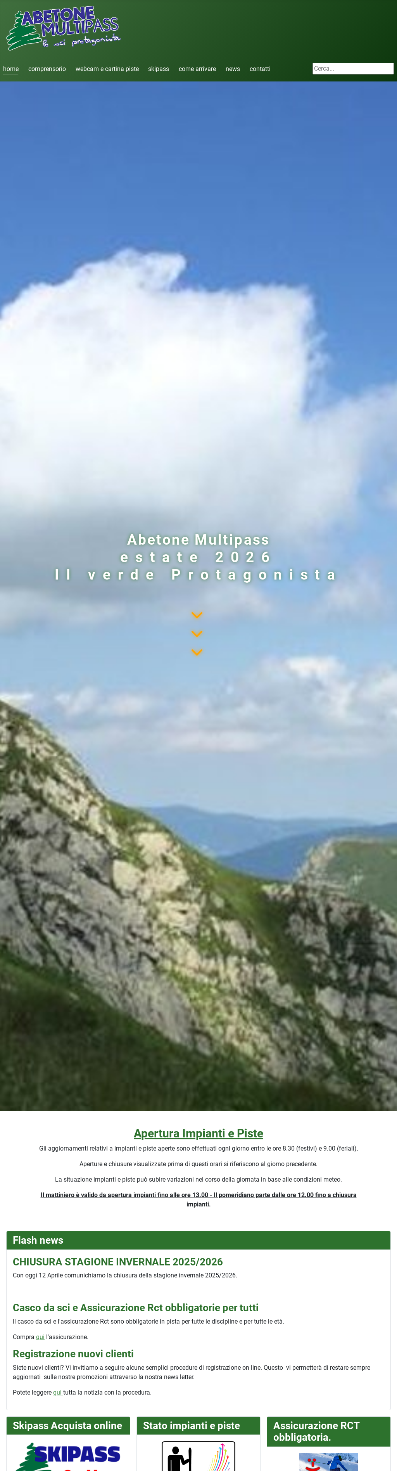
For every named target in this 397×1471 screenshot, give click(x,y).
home (11, 69)
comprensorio (47, 69)
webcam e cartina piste (107, 69)
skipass (158, 69)
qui (40, 1337)
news (233, 69)
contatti (260, 69)
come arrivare (197, 69)
